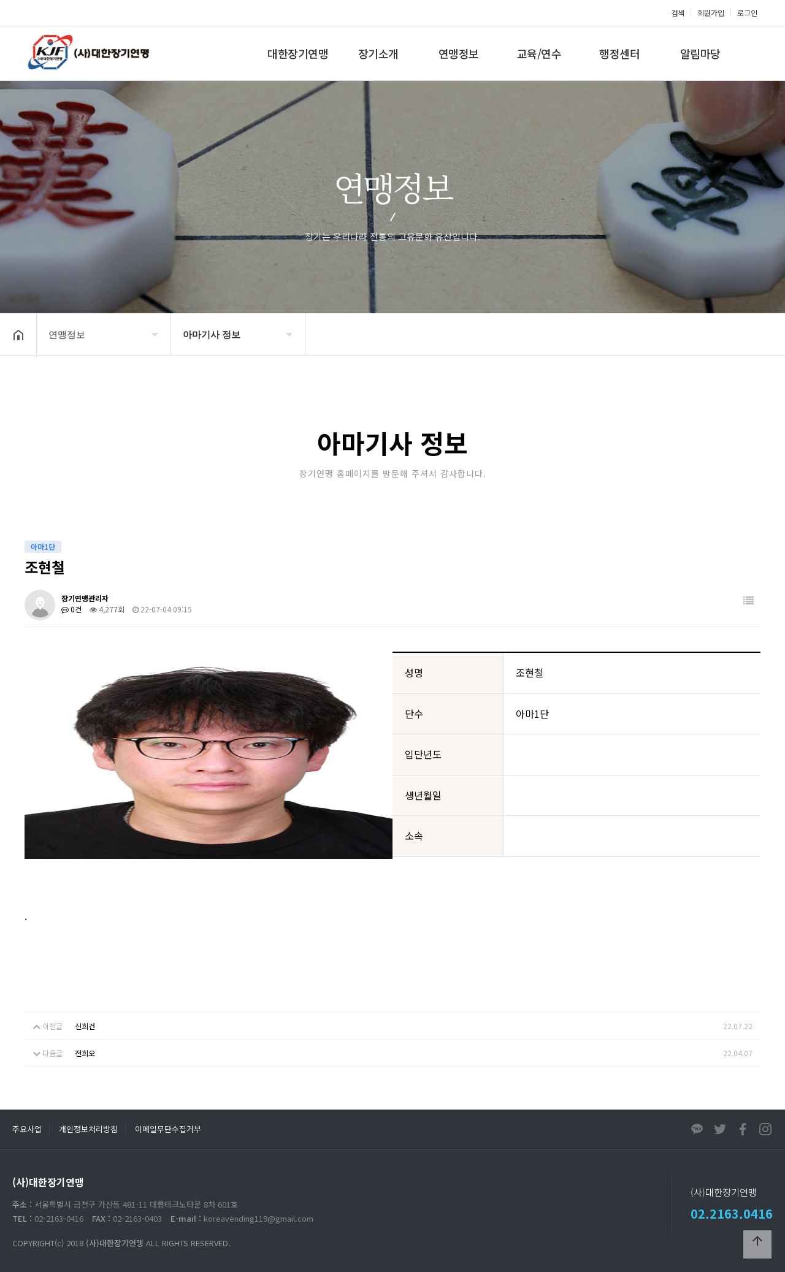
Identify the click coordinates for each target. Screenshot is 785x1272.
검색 (677, 12)
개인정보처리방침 (88, 1129)
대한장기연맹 (297, 53)
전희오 (85, 1053)
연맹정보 (458, 53)
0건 (71, 609)
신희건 (85, 1026)
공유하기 (757, 333)
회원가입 (710, 12)
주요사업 (27, 1129)
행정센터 (619, 53)
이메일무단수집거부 (168, 1129)
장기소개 (378, 53)
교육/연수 (539, 53)
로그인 (747, 12)
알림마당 (700, 53)
